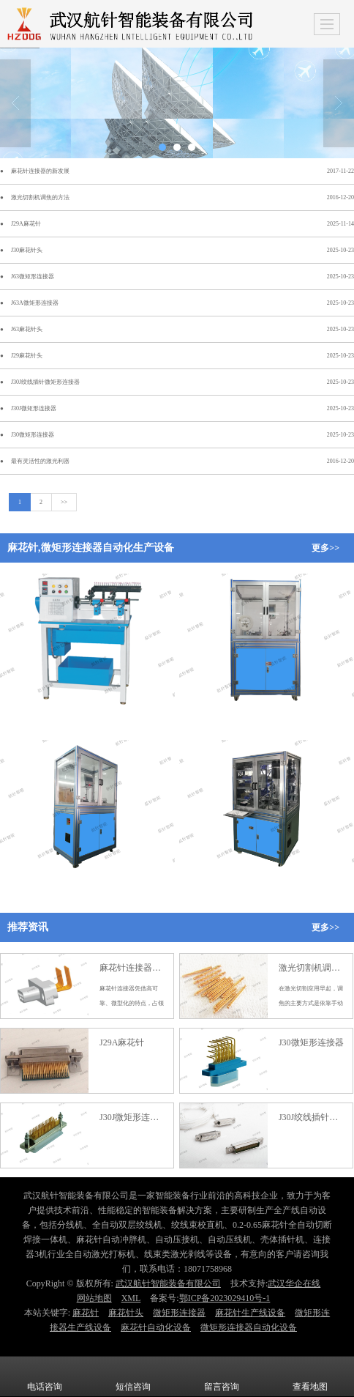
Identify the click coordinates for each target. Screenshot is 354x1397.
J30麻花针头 (26, 250)
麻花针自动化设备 (156, 1327)
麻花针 (85, 1313)
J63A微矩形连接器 (35, 303)
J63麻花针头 (26, 329)
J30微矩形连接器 (32, 434)
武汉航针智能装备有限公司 (168, 1283)
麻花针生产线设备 (250, 1313)
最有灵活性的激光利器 (40, 461)
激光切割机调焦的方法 (40, 197)
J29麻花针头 (26, 355)
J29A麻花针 (26, 224)
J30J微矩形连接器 (33, 408)
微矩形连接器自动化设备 (248, 1327)
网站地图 (94, 1298)
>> (64, 502)
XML (131, 1298)
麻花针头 (125, 1313)
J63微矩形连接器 (32, 276)
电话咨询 (44, 1376)
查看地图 (310, 1376)
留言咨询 (221, 1376)
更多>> (325, 548)
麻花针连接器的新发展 (40, 171)
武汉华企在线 (294, 1283)
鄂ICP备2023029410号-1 (225, 1298)
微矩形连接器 (179, 1313)
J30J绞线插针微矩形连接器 (45, 382)
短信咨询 (133, 1376)
